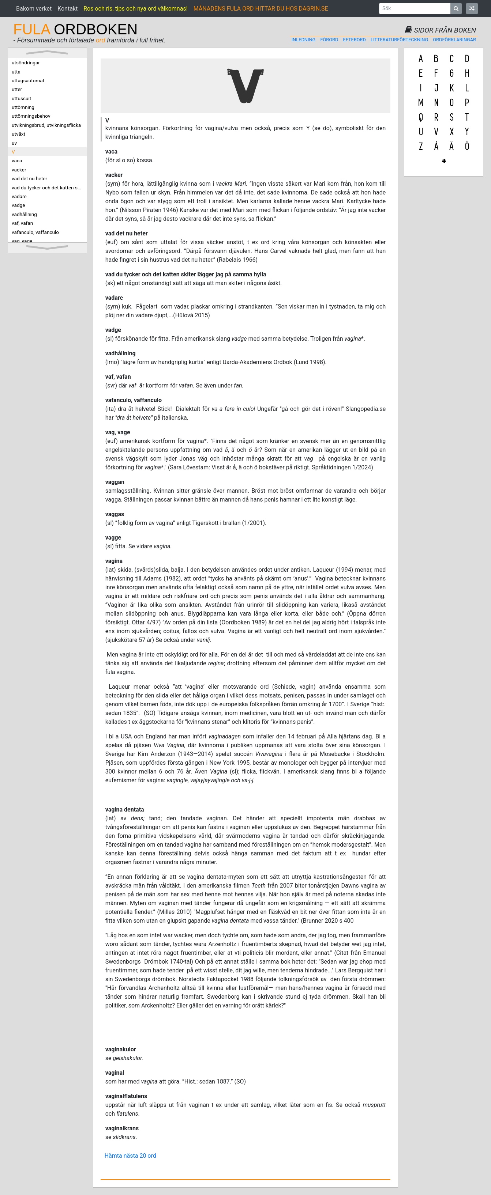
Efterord (354, 39)
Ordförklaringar (454, 39)
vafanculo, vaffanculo (35, 232)
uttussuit (21, 98)
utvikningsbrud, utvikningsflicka (46, 125)
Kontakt (67, 8)
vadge (18, 205)
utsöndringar (26, 62)
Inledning (304, 39)
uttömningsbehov (31, 116)
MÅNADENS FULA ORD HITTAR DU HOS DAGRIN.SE (261, 8)
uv (14, 143)
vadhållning (24, 214)
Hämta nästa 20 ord (130, 1155)
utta (16, 72)
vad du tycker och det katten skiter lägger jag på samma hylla (49, 187)
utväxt (18, 134)
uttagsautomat (28, 80)
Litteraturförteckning (399, 39)
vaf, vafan (22, 223)
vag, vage (22, 241)
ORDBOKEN (75, 29)
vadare (19, 196)
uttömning (23, 107)
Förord (329, 39)
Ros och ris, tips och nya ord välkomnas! (135, 8)
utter (17, 89)
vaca (17, 160)
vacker (19, 170)
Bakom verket (34, 8)
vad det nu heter (29, 178)
